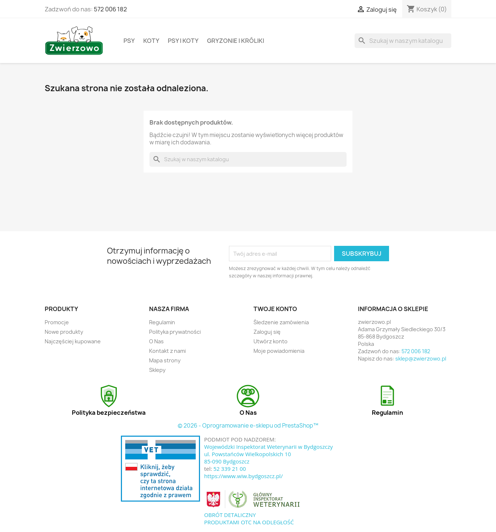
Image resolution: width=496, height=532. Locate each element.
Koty (151, 41)
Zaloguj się (267, 331)
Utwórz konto (270, 341)
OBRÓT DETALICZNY (230, 514)
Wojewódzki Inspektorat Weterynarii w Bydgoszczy (268, 446)
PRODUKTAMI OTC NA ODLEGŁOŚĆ (249, 522)
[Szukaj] (403, 40)
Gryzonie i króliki (235, 41)
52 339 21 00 (230, 468)
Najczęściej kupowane (73, 341)
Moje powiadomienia (278, 350)
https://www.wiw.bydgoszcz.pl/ (243, 476)
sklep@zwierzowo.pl (420, 358)
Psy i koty (183, 41)
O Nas (156, 341)
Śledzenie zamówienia (281, 322)
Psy (129, 41)
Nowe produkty (64, 331)
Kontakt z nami (167, 350)
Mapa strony (165, 360)
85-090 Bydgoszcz (226, 461)
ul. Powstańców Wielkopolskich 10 (247, 454)
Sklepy (157, 369)
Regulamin (162, 322)
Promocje (57, 322)
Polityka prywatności (175, 331)
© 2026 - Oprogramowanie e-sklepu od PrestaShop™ (248, 425)
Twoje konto (275, 309)
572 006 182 (110, 9)
